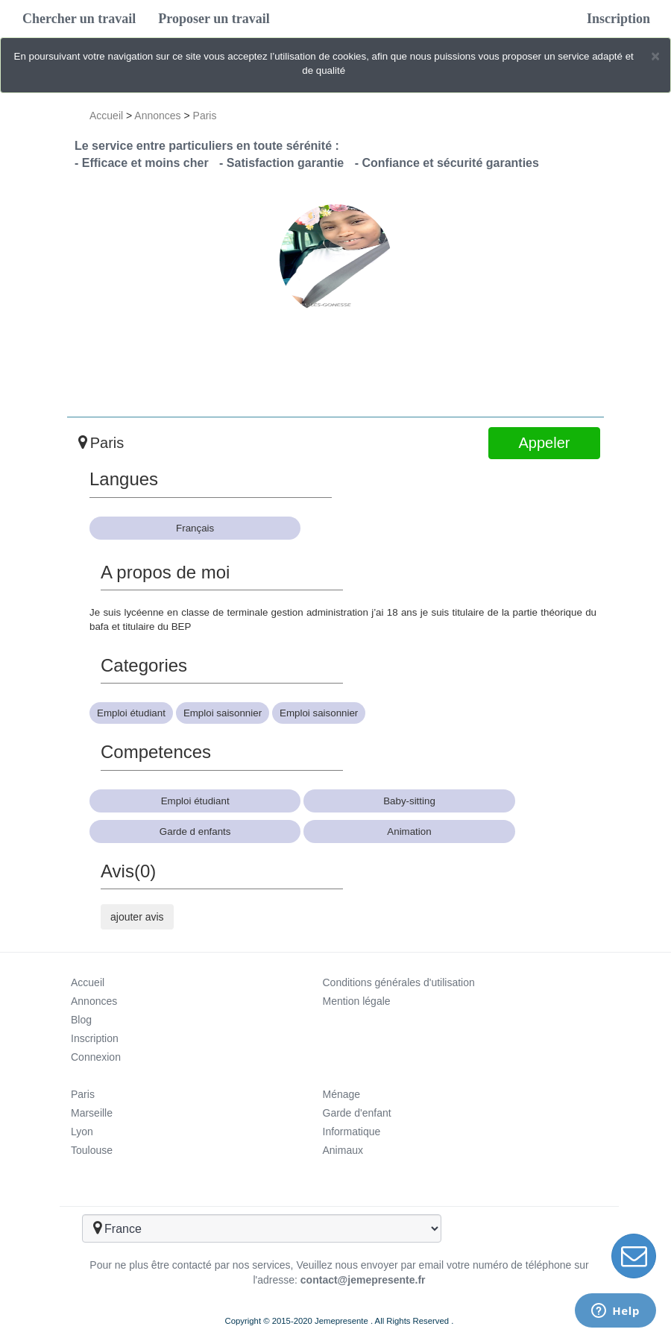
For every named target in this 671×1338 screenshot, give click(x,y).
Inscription (618, 18)
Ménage (342, 1094)
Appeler (544, 443)
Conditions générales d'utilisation (399, 982)
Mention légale (357, 1001)
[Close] (655, 55)
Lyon (82, 1131)
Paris (205, 116)
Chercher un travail (79, 18)
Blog (81, 1020)
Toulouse (92, 1150)
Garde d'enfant (357, 1113)
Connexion (96, 1057)
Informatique (352, 1131)
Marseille (92, 1113)
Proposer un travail (213, 18)
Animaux (343, 1150)
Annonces (157, 116)
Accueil (106, 116)
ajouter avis (137, 917)
